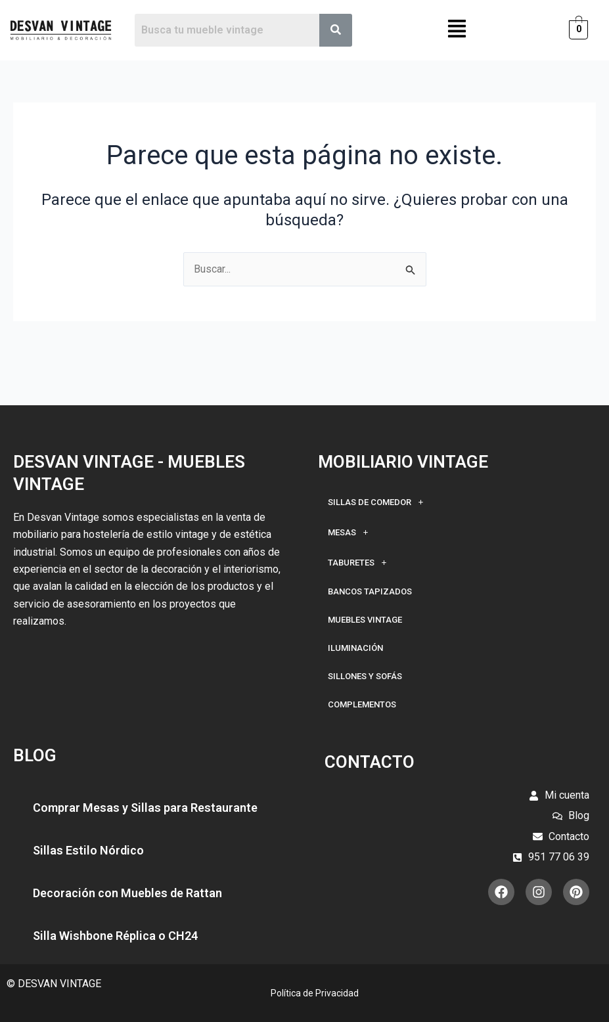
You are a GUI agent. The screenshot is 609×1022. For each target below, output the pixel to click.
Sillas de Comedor (379, 502)
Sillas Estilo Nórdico (88, 850)
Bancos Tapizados (370, 591)
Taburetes (361, 562)
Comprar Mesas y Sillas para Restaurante (145, 807)
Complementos (362, 704)
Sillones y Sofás (365, 676)
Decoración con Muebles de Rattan (127, 893)
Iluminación (355, 648)
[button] (457, 30)
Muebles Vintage (365, 620)
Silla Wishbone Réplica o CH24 (115, 936)
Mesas (352, 532)
